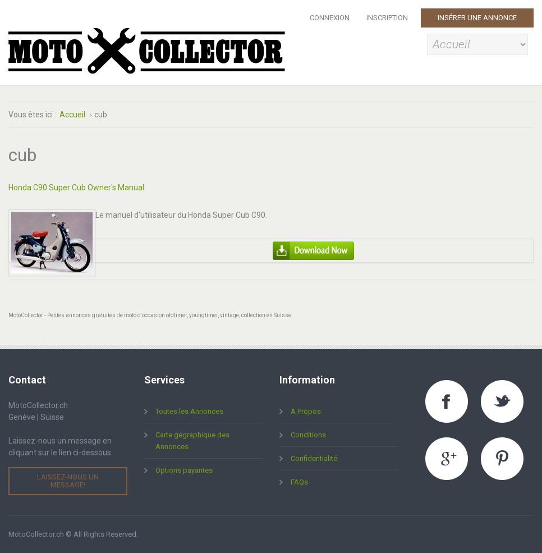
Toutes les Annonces (189, 411)
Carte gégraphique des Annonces (192, 441)
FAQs (299, 482)
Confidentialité (314, 458)
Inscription (387, 17)
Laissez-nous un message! (68, 481)
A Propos (306, 411)
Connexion (330, 17)
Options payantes (184, 470)
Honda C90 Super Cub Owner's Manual (76, 187)
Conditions (308, 435)
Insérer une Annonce (477, 17)
